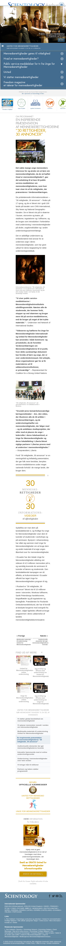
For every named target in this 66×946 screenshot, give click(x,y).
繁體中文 (28, 908)
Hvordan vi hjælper (7, 109)
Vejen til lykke (21, 103)
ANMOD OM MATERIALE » (33, 874)
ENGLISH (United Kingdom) (33, 906)
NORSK (7, 910)
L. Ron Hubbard (10, 919)
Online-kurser (43, 920)
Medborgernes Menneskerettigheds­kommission (35, 936)
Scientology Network (30, 929)
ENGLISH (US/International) (14, 906)
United (7, 72)
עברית (7, 908)
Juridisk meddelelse (53, 943)
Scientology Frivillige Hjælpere (39, 931)
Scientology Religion (45, 929)
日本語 (13, 908)
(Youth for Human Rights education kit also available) (33, 882)
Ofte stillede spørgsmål (25, 920)
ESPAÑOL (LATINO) (26, 910)
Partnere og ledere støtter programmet (27, 770)
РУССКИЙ (20, 908)
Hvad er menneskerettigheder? (21, 59)
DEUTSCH (47, 908)
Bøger (36, 920)
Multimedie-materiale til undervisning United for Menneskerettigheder (32, 732)
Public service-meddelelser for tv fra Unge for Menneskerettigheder (29, 65)
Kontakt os (8, 922)
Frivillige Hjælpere (10, 920)
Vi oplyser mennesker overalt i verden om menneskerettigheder (32, 726)
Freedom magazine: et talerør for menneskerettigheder (23, 83)
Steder (15, 922)
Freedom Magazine (37, 933)
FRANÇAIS (54, 906)
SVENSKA (14, 910)
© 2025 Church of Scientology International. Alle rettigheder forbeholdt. (26, 941)
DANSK (46, 906)
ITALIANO (8, 912)
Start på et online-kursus (20, 931)
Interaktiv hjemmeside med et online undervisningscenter (32, 753)
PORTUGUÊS (17, 912)
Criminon (50, 103)
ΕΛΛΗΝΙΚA (56, 910)
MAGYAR (54, 908)
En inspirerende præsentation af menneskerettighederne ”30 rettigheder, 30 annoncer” (29, 740)
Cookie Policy (30, 943)
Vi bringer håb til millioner (28, 765)
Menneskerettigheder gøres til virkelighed (27, 53)
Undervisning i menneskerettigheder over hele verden (32, 760)
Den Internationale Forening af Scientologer (29, 932)
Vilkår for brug (40, 943)
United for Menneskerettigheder (31, 934)
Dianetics (19, 929)
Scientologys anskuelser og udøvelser (28, 919)
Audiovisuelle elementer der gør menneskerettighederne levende (30, 747)
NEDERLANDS (37, 908)
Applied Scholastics (35, 103)
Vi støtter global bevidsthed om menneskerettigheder (30, 720)
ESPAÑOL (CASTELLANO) (43, 910)
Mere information (54, 920)
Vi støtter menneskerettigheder (21, 77)
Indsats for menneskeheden (51, 919)
